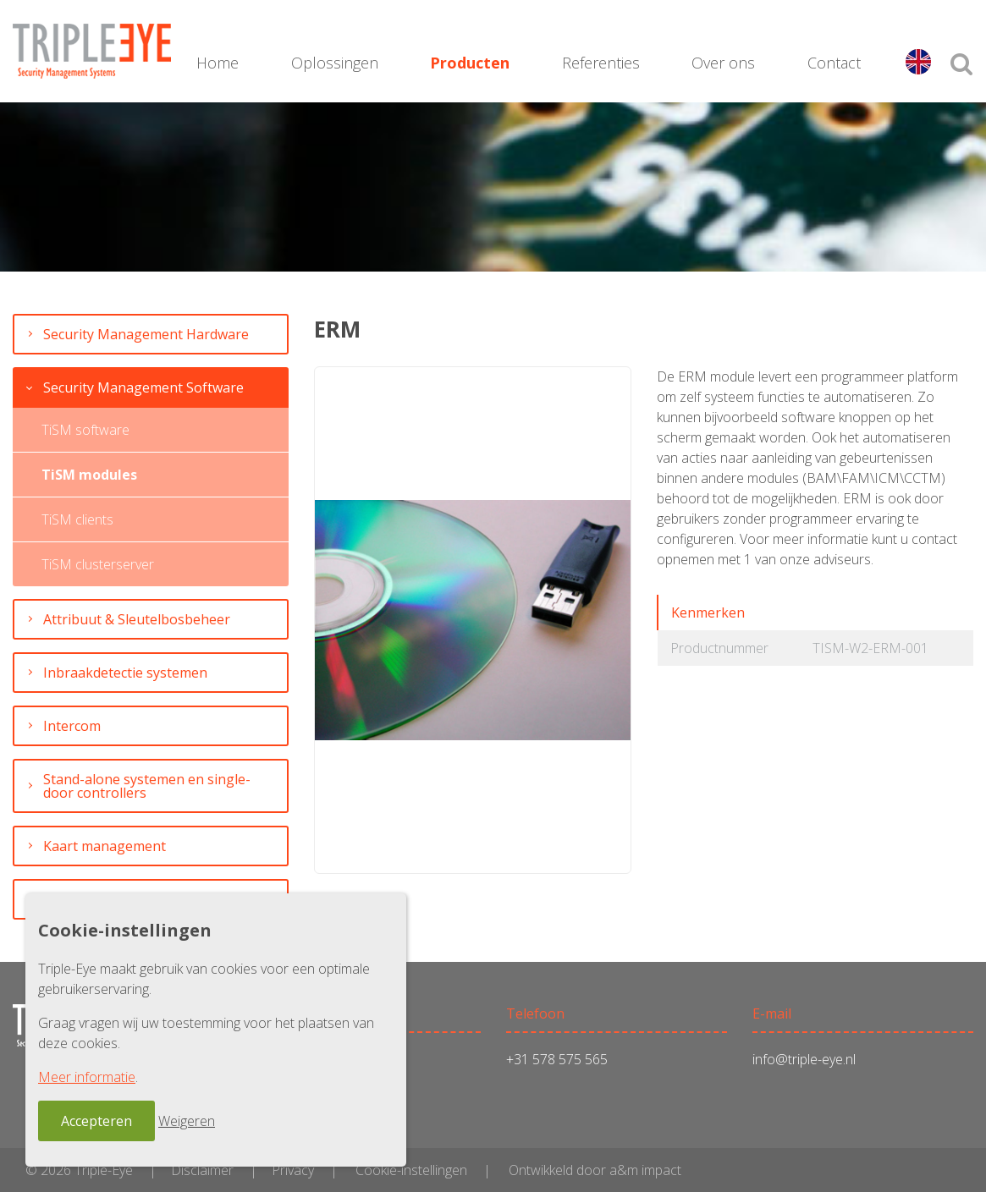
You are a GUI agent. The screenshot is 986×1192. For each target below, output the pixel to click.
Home (217, 62)
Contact (835, 62)
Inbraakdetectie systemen (125, 672)
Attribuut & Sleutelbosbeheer (136, 619)
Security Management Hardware (146, 334)
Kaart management (104, 846)
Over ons (724, 62)
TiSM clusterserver (97, 564)
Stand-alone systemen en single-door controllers (147, 786)
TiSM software (85, 429)
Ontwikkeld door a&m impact (595, 1170)
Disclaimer (202, 1170)
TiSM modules (89, 474)
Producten (470, 62)
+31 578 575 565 (557, 1059)
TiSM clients (77, 519)
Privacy (293, 1170)
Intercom (72, 726)
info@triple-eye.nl (804, 1059)
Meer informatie (86, 1077)
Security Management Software (143, 387)
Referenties (601, 62)
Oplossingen (334, 62)
